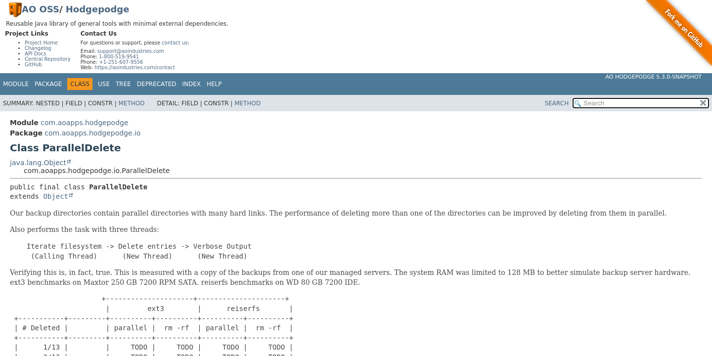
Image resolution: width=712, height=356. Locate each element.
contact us (174, 42)
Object (55, 196)
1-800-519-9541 (119, 56)
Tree (123, 84)
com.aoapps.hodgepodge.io (92, 133)
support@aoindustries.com (130, 51)
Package (48, 84)
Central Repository (48, 59)
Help (214, 84)
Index (191, 84)
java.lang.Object (38, 163)
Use (104, 84)
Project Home (41, 42)
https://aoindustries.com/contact (134, 67)
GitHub (33, 64)
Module (16, 84)
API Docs (35, 53)
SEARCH (557, 103)
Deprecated (157, 84)
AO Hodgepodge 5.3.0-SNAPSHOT (654, 77)
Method (132, 103)
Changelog (38, 48)
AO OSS (40, 9)
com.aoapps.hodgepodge (84, 123)
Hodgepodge (98, 9)
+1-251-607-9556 (121, 62)
